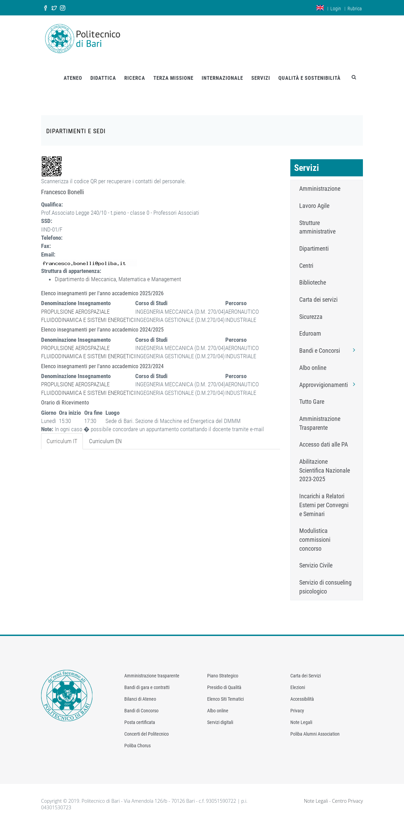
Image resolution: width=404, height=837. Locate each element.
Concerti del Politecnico (146, 728)
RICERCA (134, 72)
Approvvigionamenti (329, 378)
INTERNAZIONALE (222, 72)
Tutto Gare (311, 396)
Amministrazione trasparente (151, 670)
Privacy (297, 705)
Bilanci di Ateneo (140, 693)
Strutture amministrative (317, 221)
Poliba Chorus (137, 739)
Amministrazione (319, 182)
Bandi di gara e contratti (146, 681)
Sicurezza (311, 310)
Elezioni (297, 681)
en (320, 7)
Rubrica (355, 8)
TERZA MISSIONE (173, 72)
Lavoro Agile (314, 199)
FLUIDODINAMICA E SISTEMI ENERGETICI (88, 314)
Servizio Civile (315, 559)
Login (335, 8)
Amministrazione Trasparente (319, 417)
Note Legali (301, 716)
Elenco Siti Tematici (225, 693)
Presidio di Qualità (224, 681)
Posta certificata (139, 716)
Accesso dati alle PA (323, 438)
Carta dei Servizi (305, 670)
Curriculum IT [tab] (62, 435)
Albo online (312, 361)
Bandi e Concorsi (329, 344)
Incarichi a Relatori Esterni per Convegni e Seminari (324, 499)
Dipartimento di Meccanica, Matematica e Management (118, 273)
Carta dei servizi (318, 293)
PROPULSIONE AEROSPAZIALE (75, 305)
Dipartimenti (314, 242)
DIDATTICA (103, 72)
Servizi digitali (220, 716)
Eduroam (310, 328)
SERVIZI (260, 72)
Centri (306, 259)
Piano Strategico (222, 670)
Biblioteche (312, 276)
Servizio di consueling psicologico (325, 581)
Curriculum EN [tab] (105, 435)
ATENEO (73, 72)
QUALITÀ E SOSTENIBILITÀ (309, 72)
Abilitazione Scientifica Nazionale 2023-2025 (324, 464)
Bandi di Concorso (141, 705)
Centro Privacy (347, 795)
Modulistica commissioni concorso (314, 534)
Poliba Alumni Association (315, 728)
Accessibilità (302, 693)
